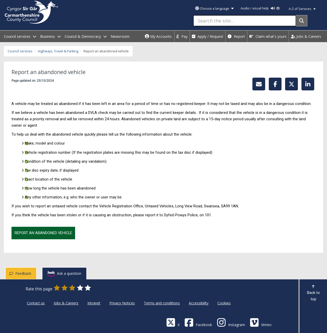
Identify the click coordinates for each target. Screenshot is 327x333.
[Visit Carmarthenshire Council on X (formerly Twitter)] (173, 322)
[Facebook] (198, 322)
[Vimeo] (261, 322)
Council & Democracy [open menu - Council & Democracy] (86, 36)
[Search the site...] (244, 20)
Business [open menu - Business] (50, 36)
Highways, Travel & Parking (58, 51)
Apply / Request (207, 36)
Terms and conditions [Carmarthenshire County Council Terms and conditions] (162, 303)
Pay (182, 36)
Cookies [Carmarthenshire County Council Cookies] (224, 303)
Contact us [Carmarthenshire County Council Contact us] (36, 303)
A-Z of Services (302, 9)
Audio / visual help (260, 8)
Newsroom (120, 36)
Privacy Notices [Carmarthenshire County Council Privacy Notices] (122, 303)
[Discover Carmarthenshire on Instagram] (231, 322)
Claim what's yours (268, 36)
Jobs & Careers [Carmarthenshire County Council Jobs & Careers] (66, 303)
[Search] (301, 20)
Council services (20, 51)
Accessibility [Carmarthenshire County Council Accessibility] (198, 303)
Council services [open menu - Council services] (20, 36)
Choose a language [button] (214, 8)
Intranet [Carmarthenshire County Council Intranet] (93, 303)
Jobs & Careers (306, 36)
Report (236, 36)
